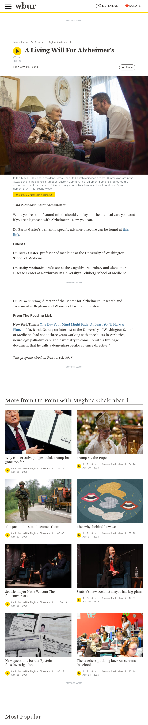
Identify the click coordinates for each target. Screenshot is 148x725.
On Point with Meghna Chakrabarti (51, 42)
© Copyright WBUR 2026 (17, 700)
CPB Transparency (87, 552)
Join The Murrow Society (22, 625)
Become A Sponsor (18, 631)
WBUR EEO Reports (122, 700)
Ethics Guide (83, 569)
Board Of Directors (87, 541)
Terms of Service (86, 709)
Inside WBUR (83, 530)
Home (15, 42)
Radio (24, 42)
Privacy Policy (66, 709)
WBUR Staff (83, 564)
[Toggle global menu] (8, 7)
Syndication (63, 700)
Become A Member (18, 614)
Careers (79, 558)
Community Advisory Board (93, 547)
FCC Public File (101, 700)
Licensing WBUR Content (92, 575)
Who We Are (82, 524)
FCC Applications (82, 700)
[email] (74, 667)
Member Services (17, 608)
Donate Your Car (16, 619)
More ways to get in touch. (26, 552)
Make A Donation (17, 597)
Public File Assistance (16, 704)
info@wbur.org (17, 531)
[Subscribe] (138, 667)
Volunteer (12, 602)
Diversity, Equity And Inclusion (95, 536)
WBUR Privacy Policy (43, 700)
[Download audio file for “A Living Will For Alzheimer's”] (14, 57)
